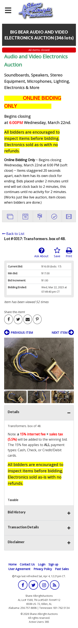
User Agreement (19, 569)
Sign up (53, 564)
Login (41, 564)
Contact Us (27, 564)
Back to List (13, 233)
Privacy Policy (42, 569)
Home (12, 564)
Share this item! (14, 312)
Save (57, 252)
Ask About (41, 252)
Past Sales (62, 569)
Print (69, 252)
